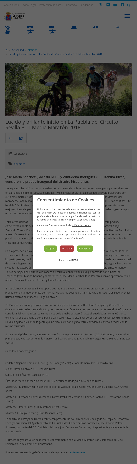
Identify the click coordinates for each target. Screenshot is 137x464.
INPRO (74, 260)
